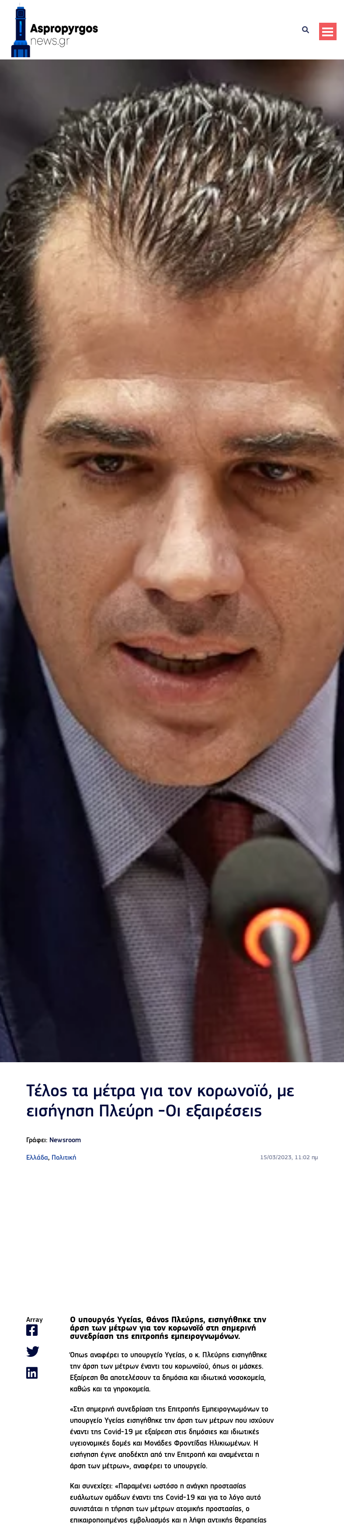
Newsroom (65, 1140)
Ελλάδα (37, 1157)
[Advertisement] (172, 1239)
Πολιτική (64, 1157)
